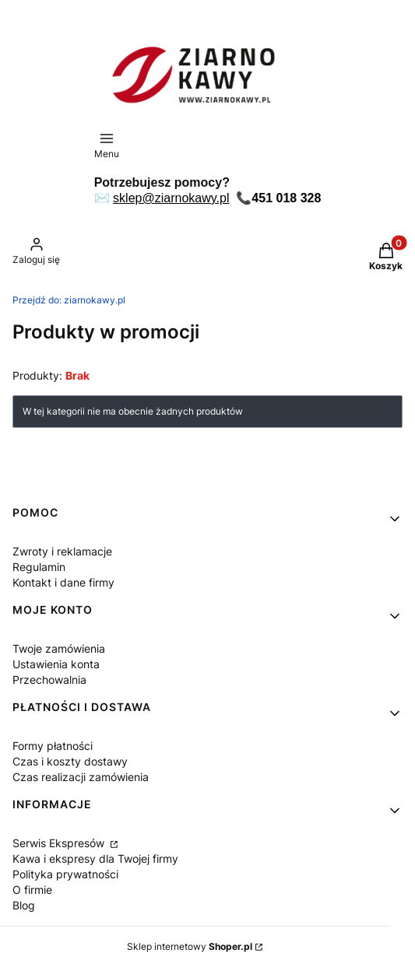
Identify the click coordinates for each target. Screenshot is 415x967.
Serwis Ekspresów (59, 843)
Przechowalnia (49, 679)
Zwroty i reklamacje (62, 551)
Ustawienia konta (56, 664)
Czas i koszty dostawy (70, 761)
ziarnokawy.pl (68, 300)
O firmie (32, 889)
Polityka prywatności (65, 874)
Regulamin (38, 566)
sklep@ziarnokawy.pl (171, 198)
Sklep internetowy (189, 946)
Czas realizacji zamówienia (80, 776)
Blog (23, 905)
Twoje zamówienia (58, 648)
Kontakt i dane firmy (63, 582)
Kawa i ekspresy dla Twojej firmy (95, 858)
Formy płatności (52, 745)
